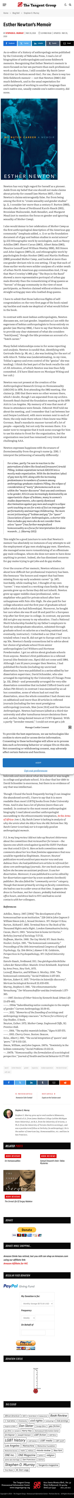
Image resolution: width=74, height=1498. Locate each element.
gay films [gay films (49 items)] (8, 1431)
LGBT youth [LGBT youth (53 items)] (59, 1441)
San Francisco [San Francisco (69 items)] (28, 1459)
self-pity (7, 1072)
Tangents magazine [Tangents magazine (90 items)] (48, 1465)
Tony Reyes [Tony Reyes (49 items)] (9, 1470)
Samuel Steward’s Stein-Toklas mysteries (52, 1162)
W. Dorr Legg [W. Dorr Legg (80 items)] (22, 1470)
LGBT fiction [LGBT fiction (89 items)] (40, 1434)
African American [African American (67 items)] (12, 1416)
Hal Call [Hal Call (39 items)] (17, 1431)
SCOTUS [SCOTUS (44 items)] (41, 1460)
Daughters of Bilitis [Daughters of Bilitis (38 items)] (10, 1426)
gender (26, 1068)
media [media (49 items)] (22, 1451)
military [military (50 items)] (30, 1451)
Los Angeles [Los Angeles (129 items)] (12, 1446)
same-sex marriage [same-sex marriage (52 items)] (12, 1460)
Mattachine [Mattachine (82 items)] (28, 1445)
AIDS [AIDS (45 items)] (24, 1416)
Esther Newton (16, 1068)
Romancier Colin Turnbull (24, 1097)
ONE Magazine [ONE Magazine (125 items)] (27, 1455)
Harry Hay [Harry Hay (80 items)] (27, 1430)
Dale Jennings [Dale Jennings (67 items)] (62, 1421)
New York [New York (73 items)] (58, 1450)
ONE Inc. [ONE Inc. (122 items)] (10, 1455)
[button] (70, 727)
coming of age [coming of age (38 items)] (50, 1421)
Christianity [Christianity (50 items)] (22, 1421)
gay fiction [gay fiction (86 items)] (54, 1426)
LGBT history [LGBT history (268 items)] (15, 1440)
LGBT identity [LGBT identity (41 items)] (33, 1441)
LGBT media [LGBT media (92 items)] (46, 1440)
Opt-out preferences (35, 770)
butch (6, 1068)
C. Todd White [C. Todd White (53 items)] (10, 1421)
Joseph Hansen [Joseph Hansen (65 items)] (24, 1435)
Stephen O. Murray (15, 33)
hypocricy (35, 1068)
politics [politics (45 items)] (41, 1456)
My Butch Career (61, 1068)
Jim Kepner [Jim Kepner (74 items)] (10, 1435)
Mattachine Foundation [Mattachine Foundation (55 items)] (46, 1446)
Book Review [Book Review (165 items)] (58, 1416)
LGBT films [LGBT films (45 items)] (52, 1435)
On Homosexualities (12, 1161)
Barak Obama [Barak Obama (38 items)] (32, 1416)
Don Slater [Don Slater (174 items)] (26, 1426)
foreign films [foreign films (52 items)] (41, 1426)
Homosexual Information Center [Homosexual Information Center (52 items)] (47, 1431)
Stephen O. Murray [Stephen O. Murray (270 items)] (20, 1464)
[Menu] (4, 5)
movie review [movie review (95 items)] (43, 1450)
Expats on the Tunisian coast (51, 1097)
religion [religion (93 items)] (50, 1455)
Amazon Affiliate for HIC (16, 1263)
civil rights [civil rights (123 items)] (36, 1421)
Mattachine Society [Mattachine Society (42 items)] (11, 1451)
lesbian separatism (47, 1068)
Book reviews (13, 1156)
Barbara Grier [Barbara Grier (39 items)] (43, 1416)
